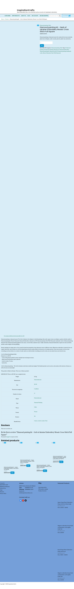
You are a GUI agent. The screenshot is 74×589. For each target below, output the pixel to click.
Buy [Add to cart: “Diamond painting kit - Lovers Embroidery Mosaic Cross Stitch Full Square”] (12, 472)
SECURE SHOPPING (44, 15)
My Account (35, 15)
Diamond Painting (38, 402)
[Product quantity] (46, 42)
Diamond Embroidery (64, 49)
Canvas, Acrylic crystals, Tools (40, 420)
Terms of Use (3, 488)
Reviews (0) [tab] (21, 336)
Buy (42, 45)
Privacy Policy (3, 493)
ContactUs (2, 483)
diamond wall (53, 51)
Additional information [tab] (14, 336)
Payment (2, 491)
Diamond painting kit (44, 51)
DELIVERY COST (4, 484)
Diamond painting (44, 25)
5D (34, 416)
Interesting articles (42, 487)
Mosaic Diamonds (47, 53)
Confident (36, 388)
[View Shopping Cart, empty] (66, 16)
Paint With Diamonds (56, 53)
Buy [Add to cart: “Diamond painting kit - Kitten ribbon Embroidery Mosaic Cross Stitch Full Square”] (45, 470)
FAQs (1, 490)
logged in (9, 436)
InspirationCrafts (26, 10)
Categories (7, 15)
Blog (29, 15)
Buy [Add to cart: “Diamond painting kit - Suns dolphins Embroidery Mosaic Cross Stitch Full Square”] (61, 461)
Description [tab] (6, 336)
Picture (35, 411)
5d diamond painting (48, 49)
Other (49, 25)
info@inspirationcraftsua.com (25, 492)
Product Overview (42, 491)
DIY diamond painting (61, 51)
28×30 (35, 384)
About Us (23, 15)
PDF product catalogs (43, 489)
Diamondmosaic (37, 379)
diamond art (56, 49)
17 (34, 393)
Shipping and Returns (5, 486)
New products (16, 15)
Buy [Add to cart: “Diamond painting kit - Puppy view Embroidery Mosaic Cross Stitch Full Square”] (28, 465)
